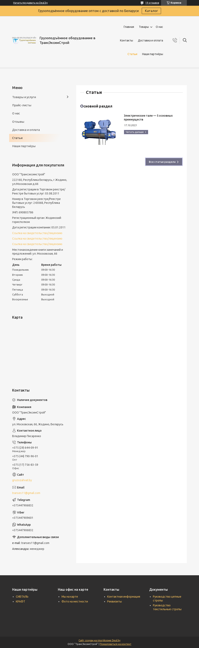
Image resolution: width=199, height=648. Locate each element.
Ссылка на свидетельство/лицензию (37, 233)
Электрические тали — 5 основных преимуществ (148, 117)
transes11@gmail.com (26, 493)
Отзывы (18, 121)
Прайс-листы (21, 105)
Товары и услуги (24, 97)
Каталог (151, 11)
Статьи (132, 54)
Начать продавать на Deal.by (30, 2)
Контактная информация (123, 596)
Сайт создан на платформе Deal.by (99, 640)
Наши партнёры (152, 54)
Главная (129, 26)
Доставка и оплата (150, 40)
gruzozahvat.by (22, 480)
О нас (159, 26)
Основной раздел (96, 106)
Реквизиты (114, 601)
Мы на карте (70, 596)
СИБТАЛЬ (22, 596)
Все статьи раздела (162, 161)
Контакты (126, 40)
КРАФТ (20, 601)
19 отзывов (152, 2)
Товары (144, 26)
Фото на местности (75, 601)
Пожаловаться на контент (115, 644)
